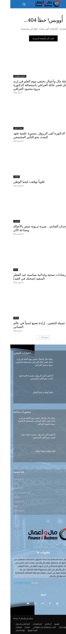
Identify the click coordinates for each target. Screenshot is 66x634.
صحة (5, 269)
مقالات (6, 176)
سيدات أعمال (8, 128)
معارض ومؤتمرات (9, 76)
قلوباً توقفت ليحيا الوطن (18, 182)
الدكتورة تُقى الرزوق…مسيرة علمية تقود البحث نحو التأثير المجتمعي (29, 135)
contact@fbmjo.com (12, 583)
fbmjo (6, 318)
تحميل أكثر (33, 337)
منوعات (6, 221)
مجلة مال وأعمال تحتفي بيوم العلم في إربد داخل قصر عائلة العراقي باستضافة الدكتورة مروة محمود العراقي (31, 85)
